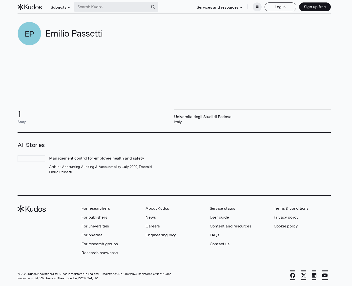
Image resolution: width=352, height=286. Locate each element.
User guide (219, 217)
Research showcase (100, 252)
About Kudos (157, 208)
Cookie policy (286, 226)
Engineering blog (161, 235)
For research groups (100, 244)
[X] (303, 275)
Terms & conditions (291, 208)
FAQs (214, 235)
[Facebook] (292, 275)
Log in (280, 6)
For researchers (96, 208)
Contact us (219, 244)
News (150, 217)
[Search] (153, 7)
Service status (222, 208)
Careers (152, 226)
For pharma (92, 235)
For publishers (94, 217)
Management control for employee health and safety (96, 158)
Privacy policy (286, 217)
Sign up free (315, 6)
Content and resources (230, 226)
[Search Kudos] (111, 7)
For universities (95, 226)
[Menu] (257, 6)
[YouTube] (325, 275)
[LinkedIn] (314, 275)
